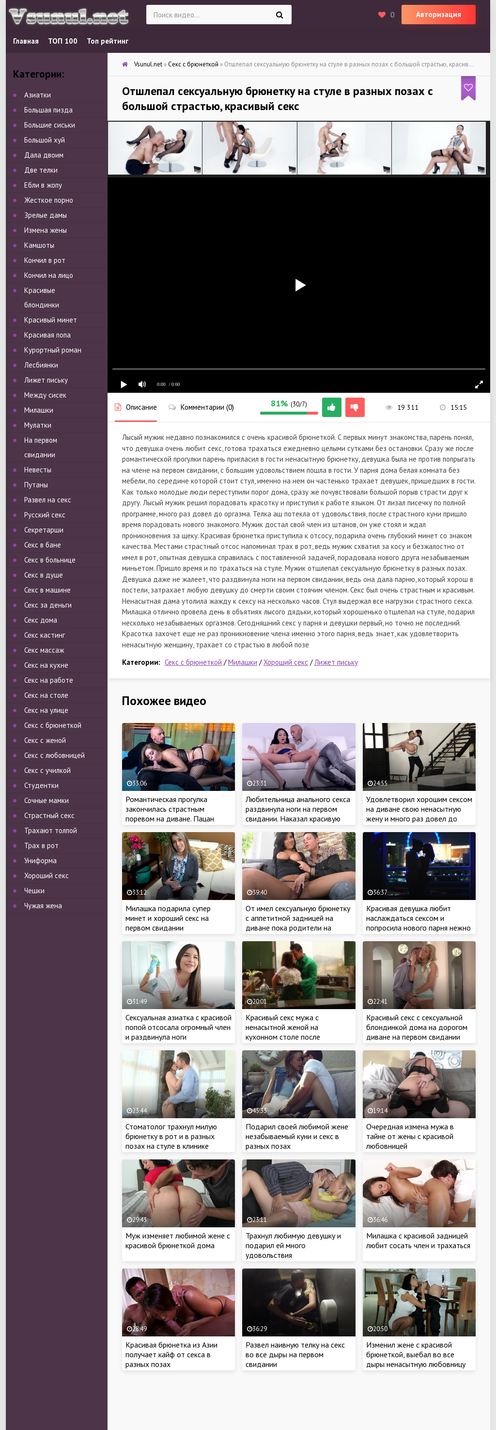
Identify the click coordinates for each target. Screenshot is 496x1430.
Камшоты (39, 245)
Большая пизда (48, 109)
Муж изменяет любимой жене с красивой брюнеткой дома (177, 1240)
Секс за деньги (48, 605)
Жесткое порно (48, 200)
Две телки (41, 170)
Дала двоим (43, 155)
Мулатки (37, 425)
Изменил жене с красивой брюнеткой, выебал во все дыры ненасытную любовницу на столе (415, 1359)
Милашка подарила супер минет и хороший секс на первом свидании (168, 917)
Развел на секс (47, 499)
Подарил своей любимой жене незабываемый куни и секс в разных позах (297, 1136)
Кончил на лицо (48, 275)
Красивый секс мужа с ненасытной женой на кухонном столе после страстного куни (283, 1031)
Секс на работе (48, 680)
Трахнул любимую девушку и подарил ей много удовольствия (293, 1245)
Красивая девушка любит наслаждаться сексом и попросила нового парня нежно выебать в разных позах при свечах (418, 927)
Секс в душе (43, 574)
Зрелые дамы (45, 215)
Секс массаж (44, 650)
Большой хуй (44, 140)
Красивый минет (50, 319)
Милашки (242, 662)
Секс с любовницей (54, 755)
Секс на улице (46, 710)
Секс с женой (45, 740)
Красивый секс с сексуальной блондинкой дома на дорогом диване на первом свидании (416, 1027)
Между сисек (45, 395)
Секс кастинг (44, 635)
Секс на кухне (46, 665)
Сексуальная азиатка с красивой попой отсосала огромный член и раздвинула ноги (178, 1027)
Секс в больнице (50, 559)
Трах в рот (41, 845)
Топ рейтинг (107, 41)
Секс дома (40, 620)
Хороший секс (286, 662)
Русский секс (44, 514)
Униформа (40, 860)
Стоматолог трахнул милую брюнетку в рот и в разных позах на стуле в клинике (171, 1136)
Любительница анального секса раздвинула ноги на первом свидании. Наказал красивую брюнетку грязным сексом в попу (298, 818)
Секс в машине (47, 589)
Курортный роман (52, 349)
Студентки (41, 785)
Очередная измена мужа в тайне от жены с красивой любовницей (410, 1136)
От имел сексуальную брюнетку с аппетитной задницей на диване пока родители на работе (298, 922)
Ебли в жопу (43, 185)
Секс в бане (42, 544)
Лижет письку (336, 662)
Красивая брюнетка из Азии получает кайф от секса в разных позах (171, 1354)
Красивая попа (47, 334)
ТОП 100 (63, 41)
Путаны (36, 484)
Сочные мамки (46, 800)
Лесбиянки (41, 365)
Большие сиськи (49, 124)
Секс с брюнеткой (193, 662)
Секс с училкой (47, 770)
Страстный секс (49, 815)
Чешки (34, 890)
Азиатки (37, 94)
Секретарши (43, 529)
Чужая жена (43, 905)
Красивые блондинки (41, 297)
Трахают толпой (50, 830)
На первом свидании (40, 447)
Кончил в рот (44, 260)
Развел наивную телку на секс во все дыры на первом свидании (295, 1354)
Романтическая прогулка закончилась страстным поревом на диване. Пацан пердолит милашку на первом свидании (175, 818)
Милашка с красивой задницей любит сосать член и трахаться (418, 1240)
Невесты (37, 469)
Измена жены (45, 230)
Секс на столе (46, 695)
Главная (26, 41)
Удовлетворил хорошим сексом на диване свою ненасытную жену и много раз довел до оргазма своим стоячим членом (419, 813)
